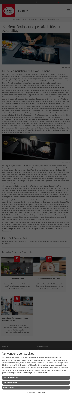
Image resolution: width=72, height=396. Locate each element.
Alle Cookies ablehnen (10, 382)
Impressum (31, 392)
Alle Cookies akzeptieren (10, 377)
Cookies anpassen (8, 387)
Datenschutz (40, 392)
